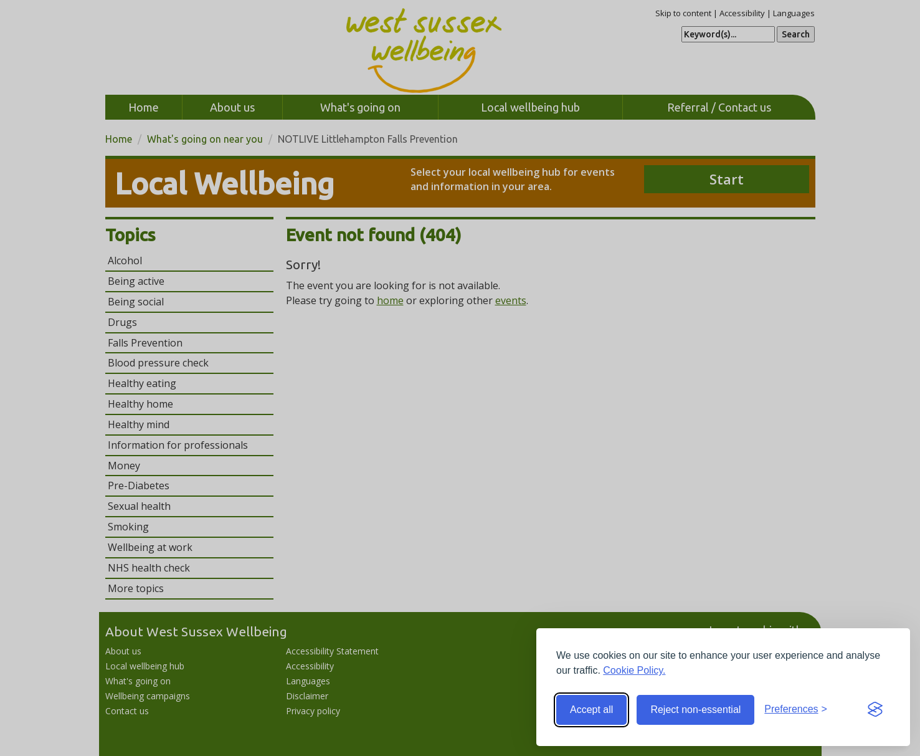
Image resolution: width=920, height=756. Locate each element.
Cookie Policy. (634, 670)
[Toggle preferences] (795, 709)
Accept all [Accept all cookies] (591, 709)
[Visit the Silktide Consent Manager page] (875, 710)
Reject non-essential (695, 709)
